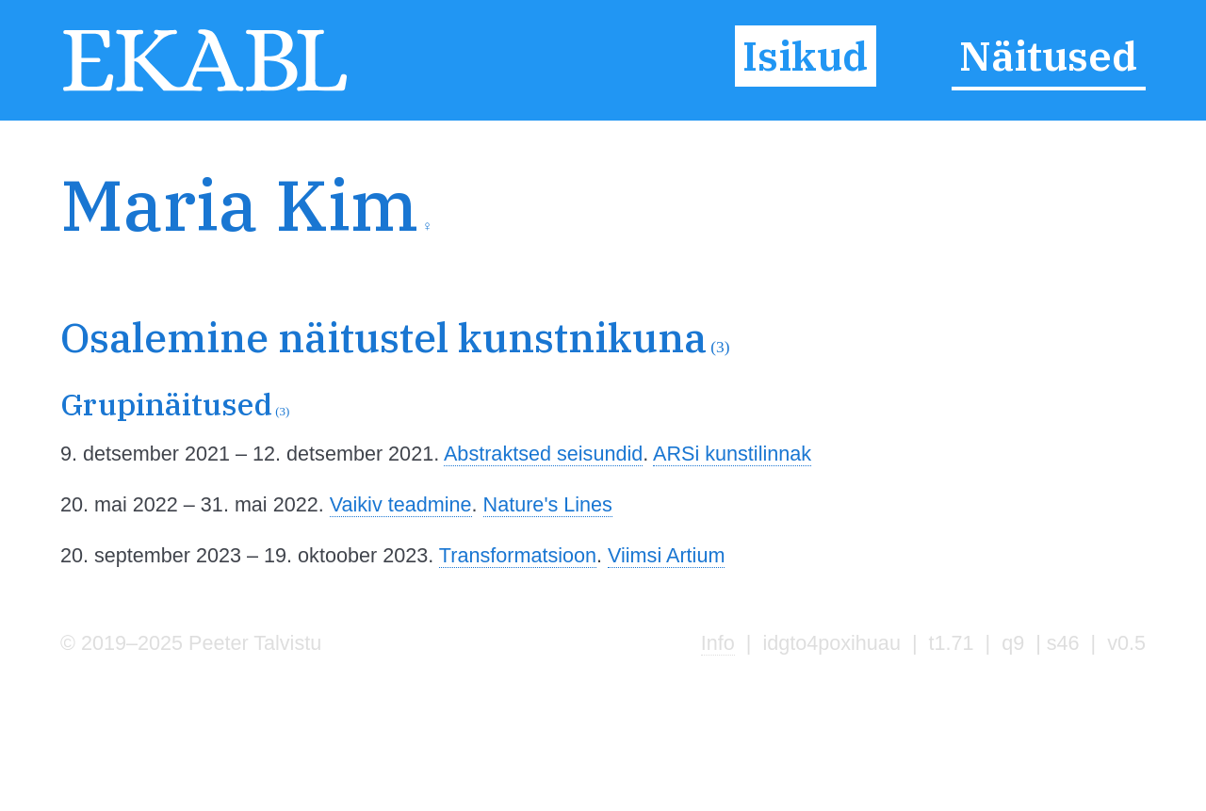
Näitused (1048, 55)
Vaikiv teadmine (401, 504)
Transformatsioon (517, 555)
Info (718, 643)
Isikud (805, 55)
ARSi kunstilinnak (732, 453)
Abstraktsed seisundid (543, 453)
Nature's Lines (547, 504)
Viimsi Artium (666, 555)
